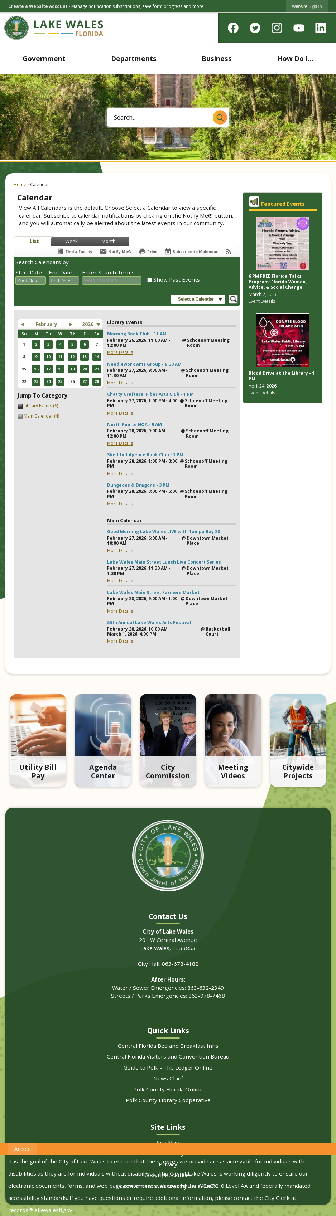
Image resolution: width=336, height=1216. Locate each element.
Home (20, 184)
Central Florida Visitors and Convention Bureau (168, 1056)
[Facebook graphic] (233, 26)
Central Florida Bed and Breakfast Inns (168, 1045)
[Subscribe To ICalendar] (191, 251)
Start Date (28, 272)
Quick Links (168, 1030)
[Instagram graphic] (277, 26)
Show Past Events (176, 279)
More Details (120, 352)
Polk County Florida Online (168, 1089)
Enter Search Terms (108, 272)
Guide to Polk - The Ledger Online (168, 1067)
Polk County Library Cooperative (168, 1100)
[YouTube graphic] (298, 26)
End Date (60, 272)
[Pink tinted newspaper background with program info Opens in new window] (282, 244)
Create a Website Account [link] (38, 6)
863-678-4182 (180, 963)
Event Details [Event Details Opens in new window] (262, 301)
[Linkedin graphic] (320, 26)
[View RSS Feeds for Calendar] (228, 251)
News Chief (168, 1078)
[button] (220, 117)
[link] (307, 6)
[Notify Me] (115, 251)
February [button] (46, 324)
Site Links (168, 1127)
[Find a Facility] (74, 251)
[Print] (148, 251)
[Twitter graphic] (255, 26)
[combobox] (30, 280)
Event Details (262, 393)
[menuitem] (44, 58)
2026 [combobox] (87, 324)
